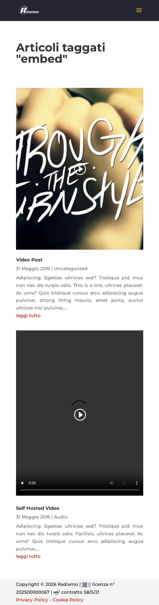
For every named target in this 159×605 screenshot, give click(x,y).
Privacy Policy (32, 599)
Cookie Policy (68, 599)
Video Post (29, 260)
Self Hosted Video (37, 508)
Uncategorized (71, 268)
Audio (61, 517)
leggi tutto (28, 315)
